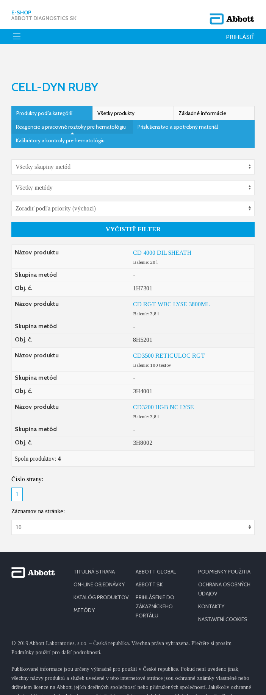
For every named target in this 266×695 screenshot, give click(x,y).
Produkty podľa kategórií (44, 90)
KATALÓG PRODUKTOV (101, 574)
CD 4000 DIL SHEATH (162, 230)
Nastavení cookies (222, 596)
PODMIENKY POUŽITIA (224, 548)
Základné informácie (202, 90)
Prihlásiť (240, 32)
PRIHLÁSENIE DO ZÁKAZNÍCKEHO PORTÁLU (155, 583)
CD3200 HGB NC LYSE (163, 384)
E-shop (44, 13)
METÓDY (84, 587)
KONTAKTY (211, 583)
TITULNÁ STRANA (94, 548)
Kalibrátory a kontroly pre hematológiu (60, 117)
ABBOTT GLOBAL (156, 548)
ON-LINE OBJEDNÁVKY (99, 561)
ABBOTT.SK (149, 561)
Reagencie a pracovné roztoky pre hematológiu (71, 104)
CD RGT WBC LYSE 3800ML (171, 281)
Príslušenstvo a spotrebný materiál (178, 104)
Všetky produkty (116, 90)
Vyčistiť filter (133, 206)
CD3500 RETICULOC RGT (169, 333)
